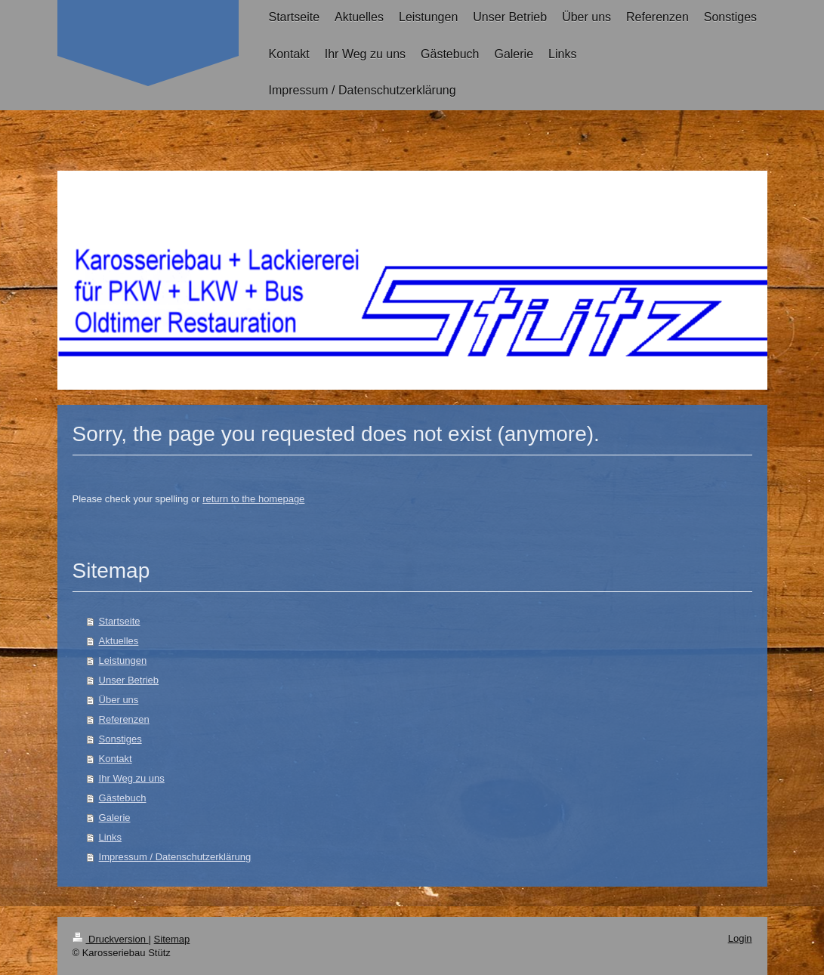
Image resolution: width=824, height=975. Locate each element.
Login (740, 938)
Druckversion (111, 939)
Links (110, 837)
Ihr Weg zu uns (132, 778)
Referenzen (124, 719)
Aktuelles (119, 640)
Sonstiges (120, 739)
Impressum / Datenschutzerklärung (175, 856)
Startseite (119, 621)
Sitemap (172, 939)
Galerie (115, 817)
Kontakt (115, 758)
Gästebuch (123, 798)
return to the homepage (253, 498)
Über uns (119, 699)
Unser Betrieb (129, 680)
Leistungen (123, 660)
